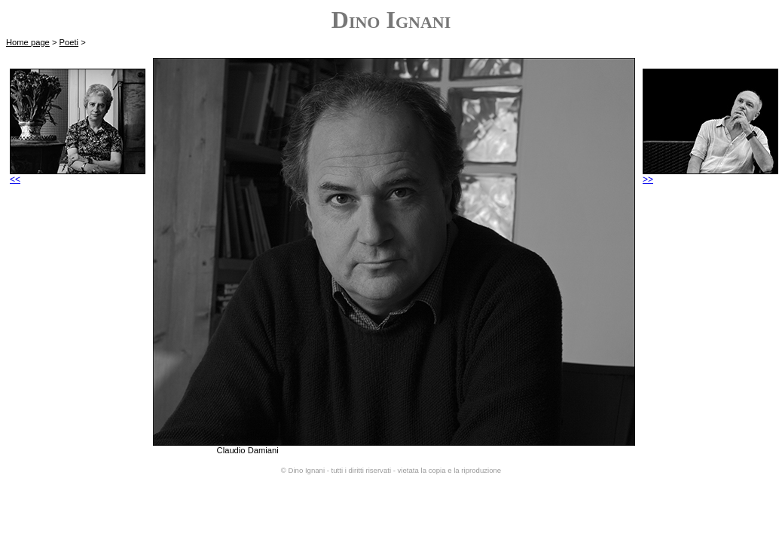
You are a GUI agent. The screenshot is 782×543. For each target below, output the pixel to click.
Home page (28, 42)
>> (710, 175)
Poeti (69, 42)
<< (77, 175)
